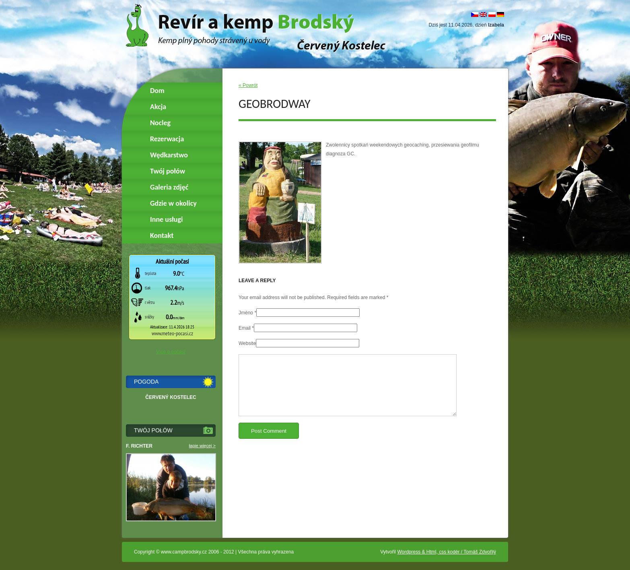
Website (247, 343)
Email (245, 328)
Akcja (158, 106)
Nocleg (160, 122)
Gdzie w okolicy (173, 203)
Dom (157, 90)
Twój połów (167, 171)
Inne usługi (166, 219)
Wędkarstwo (169, 155)
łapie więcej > (202, 445)
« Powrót (248, 85)
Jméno (246, 313)
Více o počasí (170, 352)
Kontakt (161, 235)
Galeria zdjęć (169, 187)
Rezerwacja (167, 138)
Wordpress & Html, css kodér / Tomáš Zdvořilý (446, 552)
